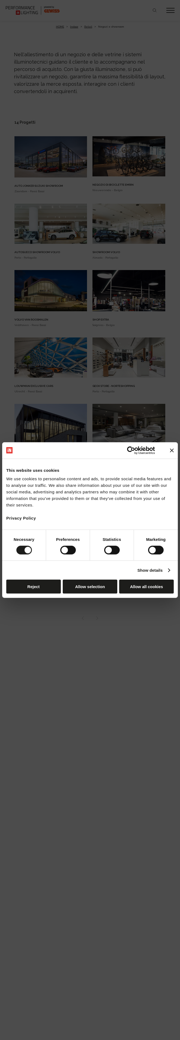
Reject (33, 586)
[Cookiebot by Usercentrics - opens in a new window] (131, 450)
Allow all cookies (146, 586)
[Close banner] (172, 450)
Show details (150, 570)
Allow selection (90, 586)
